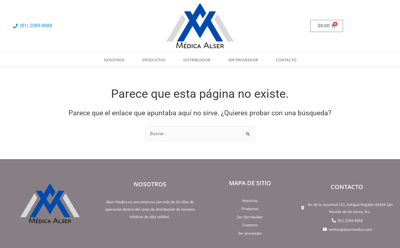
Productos (153, 60)
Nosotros (114, 60)
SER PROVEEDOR (243, 60)
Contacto (286, 60)
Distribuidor (196, 60)
